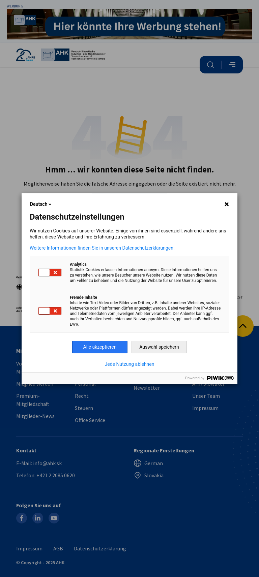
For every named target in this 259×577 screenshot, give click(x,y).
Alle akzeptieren (100, 347)
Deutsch (41, 204)
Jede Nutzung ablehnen (129, 364)
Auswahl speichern (159, 347)
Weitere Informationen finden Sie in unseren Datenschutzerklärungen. (102, 248)
